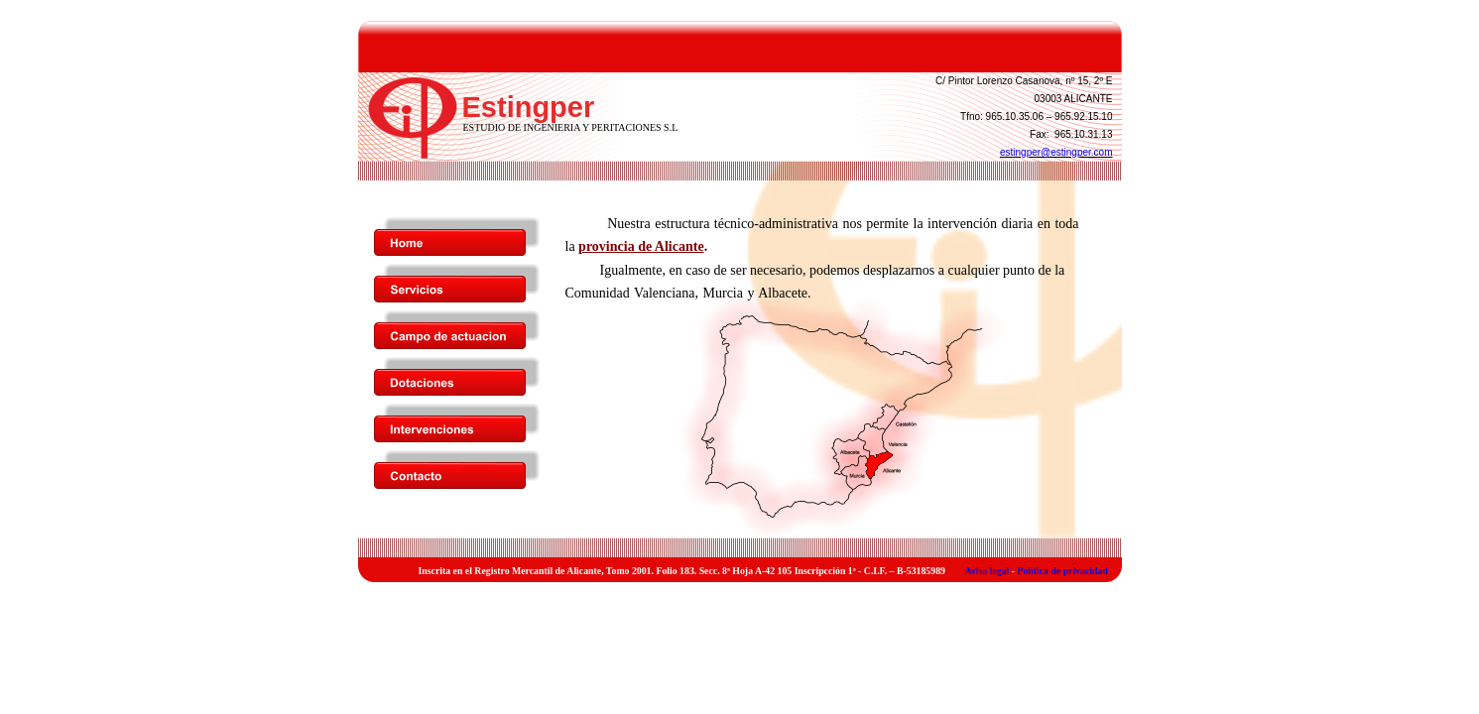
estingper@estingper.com (1056, 152)
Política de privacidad (1062, 570)
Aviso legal (987, 570)
